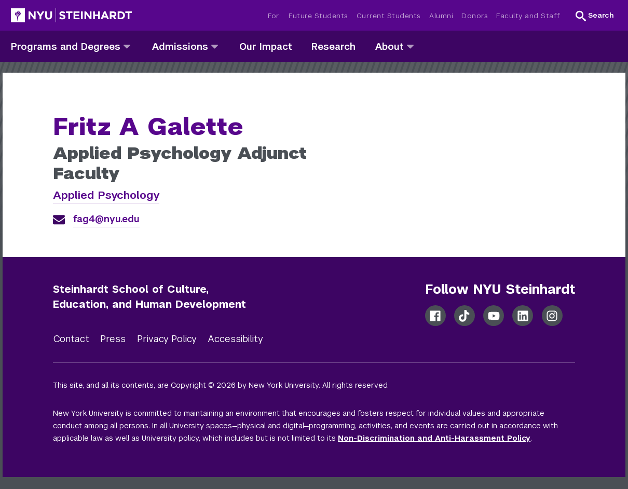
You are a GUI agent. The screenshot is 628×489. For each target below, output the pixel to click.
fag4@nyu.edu (106, 219)
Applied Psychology (106, 195)
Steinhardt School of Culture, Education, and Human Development (149, 296)
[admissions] (215, 46)
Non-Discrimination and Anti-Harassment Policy (434, 438)
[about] (410, 46)
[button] (594, 15)
